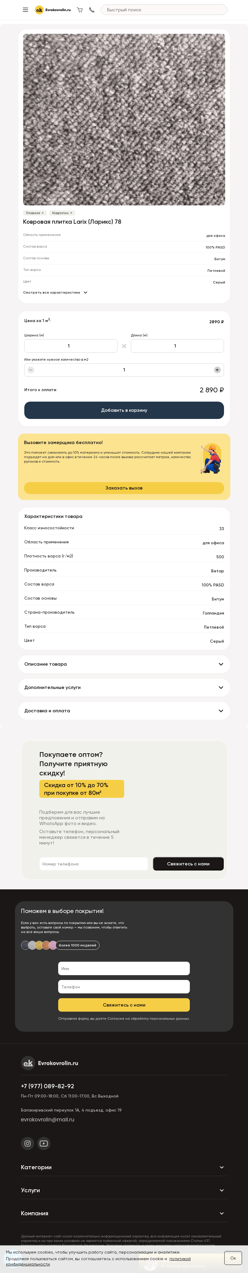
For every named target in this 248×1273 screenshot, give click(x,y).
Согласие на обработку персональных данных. (148, 1018)
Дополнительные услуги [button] (52, 687)
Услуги (124, 1190)
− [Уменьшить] (30, 370)
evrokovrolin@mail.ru (47, 1119)
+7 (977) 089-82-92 (47, 1086)
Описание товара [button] (45, 664)
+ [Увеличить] (217, 370)
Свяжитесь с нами (188, 864)
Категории (124, 1167)
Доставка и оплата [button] (47, 711)
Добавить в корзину (124, 410)
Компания (124, 1213)
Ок (233, 1258)
